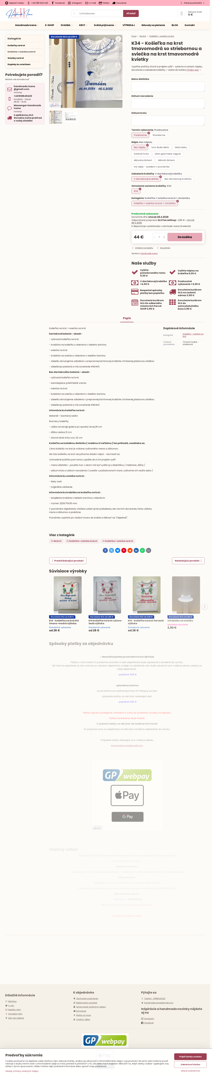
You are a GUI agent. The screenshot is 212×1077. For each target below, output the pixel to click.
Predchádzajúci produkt (68, 560)
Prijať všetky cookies (190, 1056)
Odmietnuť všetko (190, 1064)
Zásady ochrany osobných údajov (22, 1071)
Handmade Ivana (149, 253)
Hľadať (131, 13)
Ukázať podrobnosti (190, 1071)
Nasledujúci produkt (188, 560)
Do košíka (185, 237)
